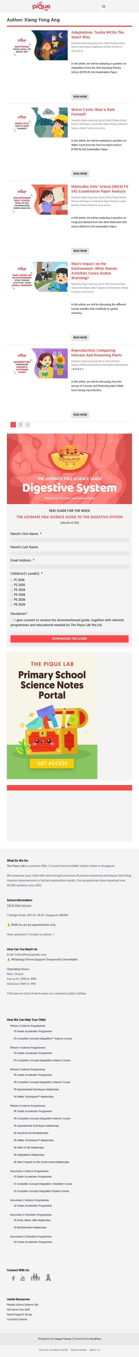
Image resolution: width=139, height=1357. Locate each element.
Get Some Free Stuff (18, 1309)
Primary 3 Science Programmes (27, 1025)
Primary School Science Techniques (97, 365)
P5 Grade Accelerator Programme (33, 1074)
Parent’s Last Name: (24, 547)
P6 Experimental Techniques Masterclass (36, 1125)
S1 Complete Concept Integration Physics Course (41, 1191)
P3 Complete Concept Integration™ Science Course (43, 1038)
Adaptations (97, 47)
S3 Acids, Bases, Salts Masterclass (32, 1220)
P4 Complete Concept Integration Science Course (42, 1060)
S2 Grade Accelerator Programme (33, 1205)
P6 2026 (19, 604)
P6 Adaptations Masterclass (29, 1154)
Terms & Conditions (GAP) (53, 1349)
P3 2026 (19, 590)
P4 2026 (19, 595)
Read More (80, 97)
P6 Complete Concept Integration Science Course (42, 1118)
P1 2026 (19, 580)
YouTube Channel (17, 1319)
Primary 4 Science (88, 205)
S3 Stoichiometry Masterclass (30, 1227)
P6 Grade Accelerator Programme (33, 1111)
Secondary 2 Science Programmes (29, 1200)
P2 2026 (19, 585)
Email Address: (22, 560)
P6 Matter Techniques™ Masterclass (34, 1140)
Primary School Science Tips (22, 1304)
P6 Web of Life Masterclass (29, 1147)
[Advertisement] (69, 815)
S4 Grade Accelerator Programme (33, 1242)
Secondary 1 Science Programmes (29, 1171)
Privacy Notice (79, 1349)
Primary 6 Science (112, 47)
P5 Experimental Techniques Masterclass (36, 1089)
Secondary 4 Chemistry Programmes (31, 1236)
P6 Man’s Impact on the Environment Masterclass (41, 1162)
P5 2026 (19, 600)
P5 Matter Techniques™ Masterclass (33, 1096)
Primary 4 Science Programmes (27, 1047)
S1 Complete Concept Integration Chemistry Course (43, 1183)
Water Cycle (86, 128)
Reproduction (121, 365)
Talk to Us (94, 1349)
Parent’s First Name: (25, 534)
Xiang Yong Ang (89, 43)
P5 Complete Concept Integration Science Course (42, 1082)
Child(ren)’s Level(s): (26, 574)
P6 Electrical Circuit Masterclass (31, 1133)
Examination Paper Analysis (105, 124)
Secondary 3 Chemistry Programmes (30, 1214)
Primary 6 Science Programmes (27, 1105)
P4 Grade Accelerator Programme (33, 1053)
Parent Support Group (19, 1314)
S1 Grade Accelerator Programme (33, 1176)
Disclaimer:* (18, 614)
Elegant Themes (63, 1339)
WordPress (95, 1339)
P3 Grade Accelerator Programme (33, 1031)
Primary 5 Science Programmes (27, 1069)
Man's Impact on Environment (106, 288)
